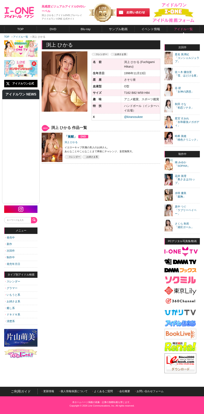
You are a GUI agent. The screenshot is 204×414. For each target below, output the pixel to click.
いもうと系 (12, 294)
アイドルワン (19, 12)
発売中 (10, 237)
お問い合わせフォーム (149, 391)
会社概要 (124, 391)
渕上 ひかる (71, 142)
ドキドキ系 (12, 314)
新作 (8, 244)
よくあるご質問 (102, 391)
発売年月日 (12, 264)
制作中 (10, 257)
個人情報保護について (73, 391)
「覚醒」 (76, 136)
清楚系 (10, 321)
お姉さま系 (12, 301)
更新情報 (48, 391)
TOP (6, 36)
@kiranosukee (133, 117)
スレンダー (12, 281)
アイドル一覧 (20, 36)
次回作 (10, 250)
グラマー (11, 288)
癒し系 (10, 308)
